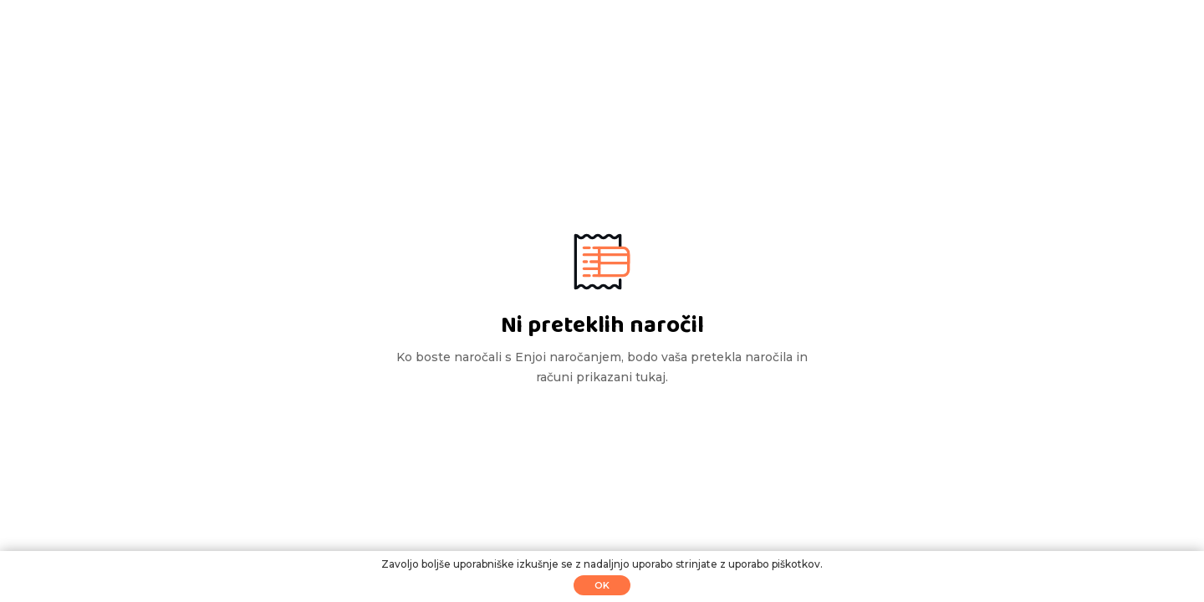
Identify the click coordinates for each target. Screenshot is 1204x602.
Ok (602, 585)
